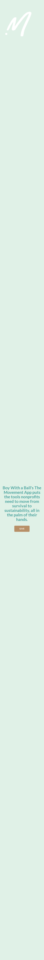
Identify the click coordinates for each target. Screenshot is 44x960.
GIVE (22, 529)
